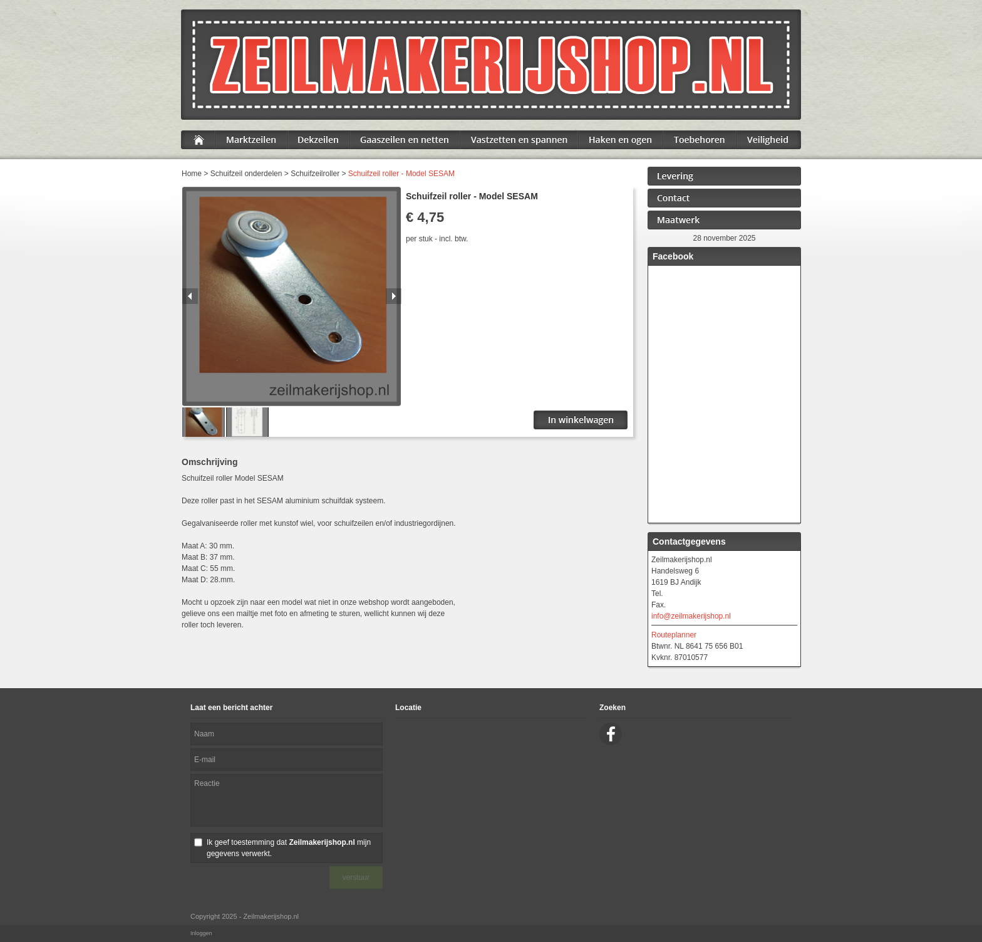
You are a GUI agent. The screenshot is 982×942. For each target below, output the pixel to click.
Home (192, 173)
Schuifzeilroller (315, 173)
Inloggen (201, 933)
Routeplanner (673, 635)
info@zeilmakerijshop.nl (691, 616)
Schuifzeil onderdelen (246, 173)
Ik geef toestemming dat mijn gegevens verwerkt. (289, 848)
